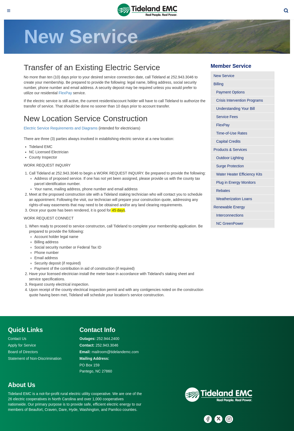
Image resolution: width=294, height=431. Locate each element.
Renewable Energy (229, 207)
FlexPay (65, 93)
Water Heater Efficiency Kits (239, 174)
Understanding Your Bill (235, 108)
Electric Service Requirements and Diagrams (61, 128)
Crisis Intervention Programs (239, 100)
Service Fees (227, 117)
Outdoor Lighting (230, 158)
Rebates (223, 190)
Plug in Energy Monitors (236, 182)
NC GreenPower (230, 223)
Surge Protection (230, 166)
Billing (218, 84)
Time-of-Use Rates (231, 133)
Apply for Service (22, 345)
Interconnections (230, 215)
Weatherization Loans (234, 199)
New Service (224, 76)
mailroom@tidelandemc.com (115, 352)
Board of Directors (23, 352)
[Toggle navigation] (8, 10)
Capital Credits (228, 141)
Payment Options (230, 92)
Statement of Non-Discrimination (35, 358)
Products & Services (230, 149)
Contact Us (17, 338)
